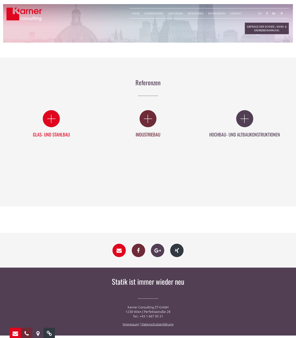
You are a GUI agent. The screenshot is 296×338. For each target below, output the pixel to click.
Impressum (131, 326)
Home (135, 13)
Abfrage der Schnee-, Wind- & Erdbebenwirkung (267, 28)
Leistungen (175, 13)
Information (216, 13)
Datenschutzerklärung (157, 326)
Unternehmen (153, 13)
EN (259, 13)
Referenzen (195, 13)
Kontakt (236, 13)
